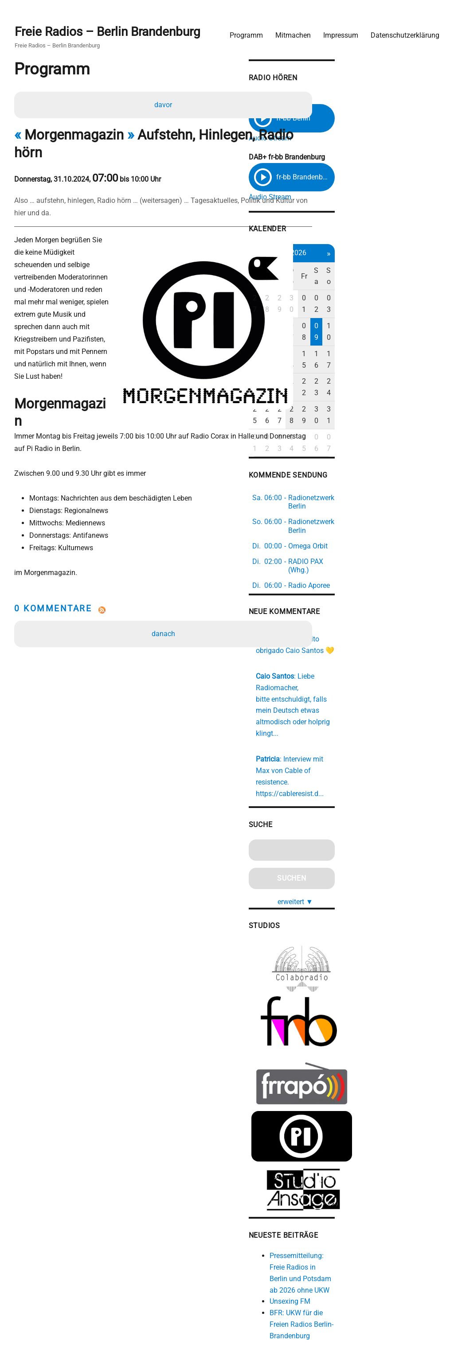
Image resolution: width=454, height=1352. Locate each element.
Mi (367, 272)
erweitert (385, 788)
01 (396, 288)
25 (337, 354)
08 (396, 305)
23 (411, 337)
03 (426, 288)
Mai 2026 (382, 254)
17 (426, 321)
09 (411, 305)
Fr (396, 272)
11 (337, 321)
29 (367, 288)
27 (337, 288)
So (426, 272)
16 (411, 321)
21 (382, 337)
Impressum (334, 29)
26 (352, 354)
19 (352, 337)
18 (337, 337)
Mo (338, 272)
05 (352, 305)
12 (352, 321)
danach (165, 580)
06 (367, 305)
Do (381, 272)
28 (352, 288)
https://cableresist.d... (371, 681)
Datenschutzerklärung (398, 29)
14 (382, 321)
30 (382, 288)
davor (165, 104)
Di (352, 272)
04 (337, 305)
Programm (239, 29)
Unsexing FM (371, 1192)
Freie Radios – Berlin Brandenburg (114, 27)
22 (396, 337)
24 (426, 337)
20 (367, 337)
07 (382, 305)
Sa (411, 272)
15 (396, 321)
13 (367, 321)
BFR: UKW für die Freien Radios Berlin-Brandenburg (388, 1214)
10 (426, 305)
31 (426, 354)
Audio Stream (351, 134)
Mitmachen (286, 29)
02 (411, 288)
